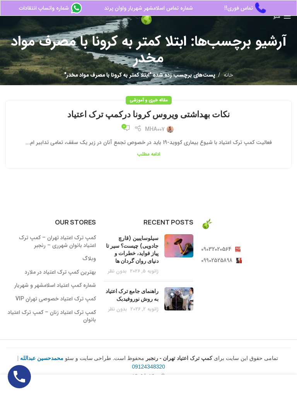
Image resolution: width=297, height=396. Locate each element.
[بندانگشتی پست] (178, 254)
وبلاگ (89, 259)
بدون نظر (117, 271)
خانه (228, 75)
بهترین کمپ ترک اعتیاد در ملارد (60, 272)
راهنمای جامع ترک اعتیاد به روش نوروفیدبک (132, 294)
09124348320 (148, 366)
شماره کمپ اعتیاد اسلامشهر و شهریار (55, 286)
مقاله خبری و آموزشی (149, 100)
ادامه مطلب (148, 154)
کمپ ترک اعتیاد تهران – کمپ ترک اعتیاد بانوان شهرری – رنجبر (57, 241)
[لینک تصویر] (207, 223)
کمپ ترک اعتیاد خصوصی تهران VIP (55, 299)
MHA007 (155, 129)
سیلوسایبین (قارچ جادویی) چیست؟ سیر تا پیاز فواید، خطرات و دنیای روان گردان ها (132, 249)
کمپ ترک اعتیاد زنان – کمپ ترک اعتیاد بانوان (52, 316)
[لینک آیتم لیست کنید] (246, 249)
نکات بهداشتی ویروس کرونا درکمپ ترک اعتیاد (148, 114)
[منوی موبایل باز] (282, 16)
